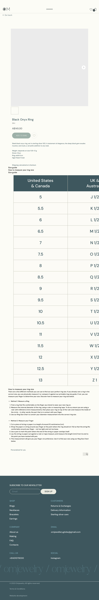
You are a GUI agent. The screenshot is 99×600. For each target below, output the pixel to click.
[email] (25, 491)
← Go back (7, 15)
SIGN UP (48, 491)
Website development (18, 596)
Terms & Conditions (17, 589)
